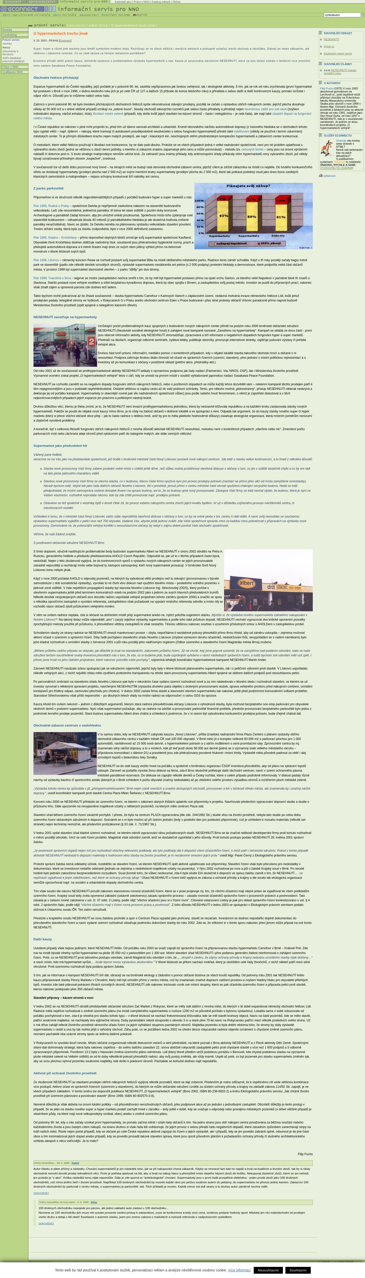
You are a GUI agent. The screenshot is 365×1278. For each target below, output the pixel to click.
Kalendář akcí (123, 1)
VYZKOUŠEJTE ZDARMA (336, 167)
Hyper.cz (329, 46)
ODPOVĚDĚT (41, 1193)
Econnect (65, 40)
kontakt (326, 1261)
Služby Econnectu (338, 135)
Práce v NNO (142, 1)
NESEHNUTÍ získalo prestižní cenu (340, 72)
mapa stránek (345, 1261)
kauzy (6, 47)
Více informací (239, 1270)
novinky (7, 43)
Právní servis (11, 39)
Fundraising (9, 34)
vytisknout (327, 175)
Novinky (7, 29)
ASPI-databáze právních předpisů (13, 59)
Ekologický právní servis (338, 53)
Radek (75, 1162)
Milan (94, 1202)
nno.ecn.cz (77, 25)
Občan (176, 1)
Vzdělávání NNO (12, 71)
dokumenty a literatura (10, 53)
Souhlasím (297, 1270)
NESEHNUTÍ (331, 39)
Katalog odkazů (161, 1)
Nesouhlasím (268, 1270)
